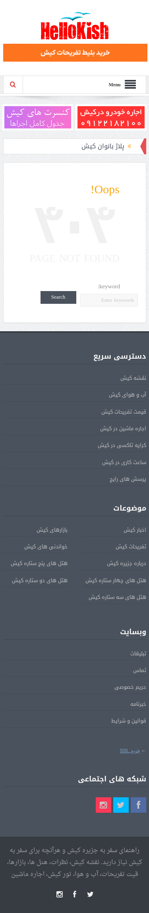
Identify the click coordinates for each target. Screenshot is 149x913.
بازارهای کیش (52, 530)
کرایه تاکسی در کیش (122, 445)
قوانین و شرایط (128, 721)
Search (58, 297)
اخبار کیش (135, 530)
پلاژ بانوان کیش (102, 146)
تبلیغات (138, 654)
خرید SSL (130, 751)
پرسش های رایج (128, 479)
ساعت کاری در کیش (124, 462)
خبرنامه (138, 704)
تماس (139, 670)
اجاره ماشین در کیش (123, 428)
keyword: (109, 286)
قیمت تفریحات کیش (123, 412)
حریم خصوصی (130, 687)
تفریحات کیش (131, 547)
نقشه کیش (133, 378)
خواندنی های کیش (46, 547)
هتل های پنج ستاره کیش (39, 563)
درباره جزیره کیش (126, 563)
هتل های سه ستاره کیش (117, 597)
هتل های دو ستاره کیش (40, 580)
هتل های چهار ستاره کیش (115, 580)
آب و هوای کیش (127, 395)
